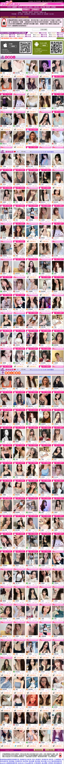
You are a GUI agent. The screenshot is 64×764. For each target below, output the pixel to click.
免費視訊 (10, 72)
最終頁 (52, 151)
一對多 (10, 108)
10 (41, 151)
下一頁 (44, 151)
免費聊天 (62, 72)
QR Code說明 (60, 38)
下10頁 (48, 151)
